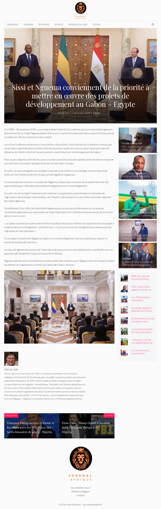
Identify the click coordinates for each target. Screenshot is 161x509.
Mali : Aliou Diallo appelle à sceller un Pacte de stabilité (141, 289)
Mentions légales (81, 491)
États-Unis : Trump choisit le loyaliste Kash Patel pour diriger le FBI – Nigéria (86, 427)
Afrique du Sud (78, 24)
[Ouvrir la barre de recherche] (153, 24)
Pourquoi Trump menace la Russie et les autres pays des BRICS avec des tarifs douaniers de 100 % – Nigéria (30, 427)
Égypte (59, 24)
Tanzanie (12, 24)
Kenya (96, 24)
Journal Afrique (74, 504)
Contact (80, 495)
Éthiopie (44, 24)
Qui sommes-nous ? (80, 487)
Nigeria (28, 24)
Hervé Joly (63, 113)
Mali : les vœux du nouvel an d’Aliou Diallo (140, 279)
